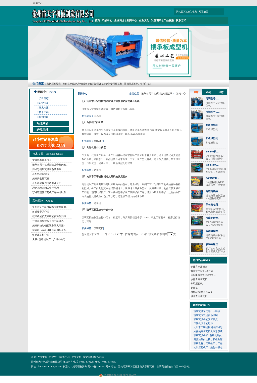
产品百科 (42, 129)
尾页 (130, 234)
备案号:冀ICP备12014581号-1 (95, 366)
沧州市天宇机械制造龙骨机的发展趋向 (107, 176)
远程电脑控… (213, 191)
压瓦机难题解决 (40, 174)
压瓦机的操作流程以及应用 (46, 183)
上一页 (103, 234)
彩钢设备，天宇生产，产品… (209, 343)
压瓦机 (97, 115)
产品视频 (168, 20)
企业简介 (119, 20)
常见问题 (44, 107)
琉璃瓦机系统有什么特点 (100, 209)
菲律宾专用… (213, 204)
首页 (97, 20)
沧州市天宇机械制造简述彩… (209, 327)
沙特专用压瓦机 (199, 279)
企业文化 (144, 20)
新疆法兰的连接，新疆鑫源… (209, 339)
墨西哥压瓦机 (131, 83)
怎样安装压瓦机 (40, 178)
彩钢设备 (216, 182)
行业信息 (44, 103)
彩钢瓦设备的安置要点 (206, 319)
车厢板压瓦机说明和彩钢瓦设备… (50, 230)
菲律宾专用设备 (199, 266)
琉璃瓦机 (98, 228)
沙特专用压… (213, 244)
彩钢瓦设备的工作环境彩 (45, 187)
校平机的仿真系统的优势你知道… (50, 216)
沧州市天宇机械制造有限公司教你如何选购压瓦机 (113, 101)
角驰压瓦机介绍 (40, 234)
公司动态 (44, 98)
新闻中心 (131, 20)
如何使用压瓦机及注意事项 (208, 331)
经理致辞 (42, 123)
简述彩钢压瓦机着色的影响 (46, 169)
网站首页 (181, 11)
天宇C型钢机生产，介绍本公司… (50, 239)
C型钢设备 (82, 83)
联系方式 (181, 20)
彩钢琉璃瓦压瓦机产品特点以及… (50, 192)
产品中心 (107, 20)
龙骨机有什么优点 (42, 160)
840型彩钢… (212, 178)
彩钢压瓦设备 (54, 83)
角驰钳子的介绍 (40, 211)
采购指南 (44, 116)
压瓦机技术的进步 (203, 323)
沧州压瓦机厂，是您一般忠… (209, 347)
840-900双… (212, 151)
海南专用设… (213, 218)
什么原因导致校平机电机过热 (48, 221)
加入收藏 (192, 11)
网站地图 (203, 11)
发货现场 (156, 20)
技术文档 (44, 112)
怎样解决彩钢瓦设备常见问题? (48, 225)
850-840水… (212, 164)
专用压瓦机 (197, 283)
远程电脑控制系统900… (203, 275)
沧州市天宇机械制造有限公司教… (50, 207)
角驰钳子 (98, 141)
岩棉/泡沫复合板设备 (202, 292)
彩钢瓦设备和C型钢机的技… (209, 335)
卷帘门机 (145, 83)
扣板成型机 (212, 125)
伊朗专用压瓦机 (113, 83)
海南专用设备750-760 (202, 271)
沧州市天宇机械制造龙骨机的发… (50, 164)
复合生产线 (69, 83)
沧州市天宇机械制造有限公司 (157, 93)
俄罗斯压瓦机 (96, 83)
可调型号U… (213, 98)
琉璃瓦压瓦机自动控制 (206, 315)
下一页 (123, 234)
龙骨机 (97, 170)
